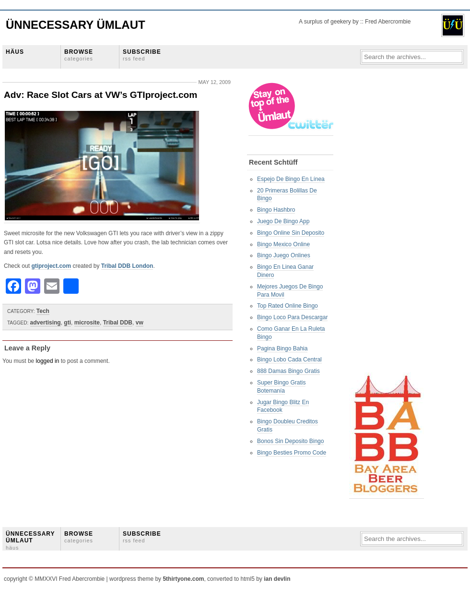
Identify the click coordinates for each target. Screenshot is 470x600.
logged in (47, 361)
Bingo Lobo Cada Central (289, 359)
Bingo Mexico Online (283, 244)
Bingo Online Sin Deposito (290, 232)
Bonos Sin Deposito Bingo (290, 441)
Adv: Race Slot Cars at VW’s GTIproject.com (100, 95)
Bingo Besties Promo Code (291, 452)
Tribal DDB (117, 322)
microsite (87, 322)
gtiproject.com (51, 266)
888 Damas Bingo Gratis (288, 371)
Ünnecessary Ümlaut (75, 24)
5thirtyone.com (183, 579)
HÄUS (15, 51)
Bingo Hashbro (276, 209)
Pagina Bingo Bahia (282, 348)
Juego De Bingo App (283, 221)
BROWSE (78, 54)
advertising (45, 322)
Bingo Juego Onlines (283, 255)
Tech (42, 311)
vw (139, 322)
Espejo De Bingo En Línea (291, 179)
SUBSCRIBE (142, 54)
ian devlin (277, 579)
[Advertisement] (387, 226)
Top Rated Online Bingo (287, 305)
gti (67, 322)
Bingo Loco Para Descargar (292, 317)
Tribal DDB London (127, 266)
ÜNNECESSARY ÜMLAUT (30, 540)
